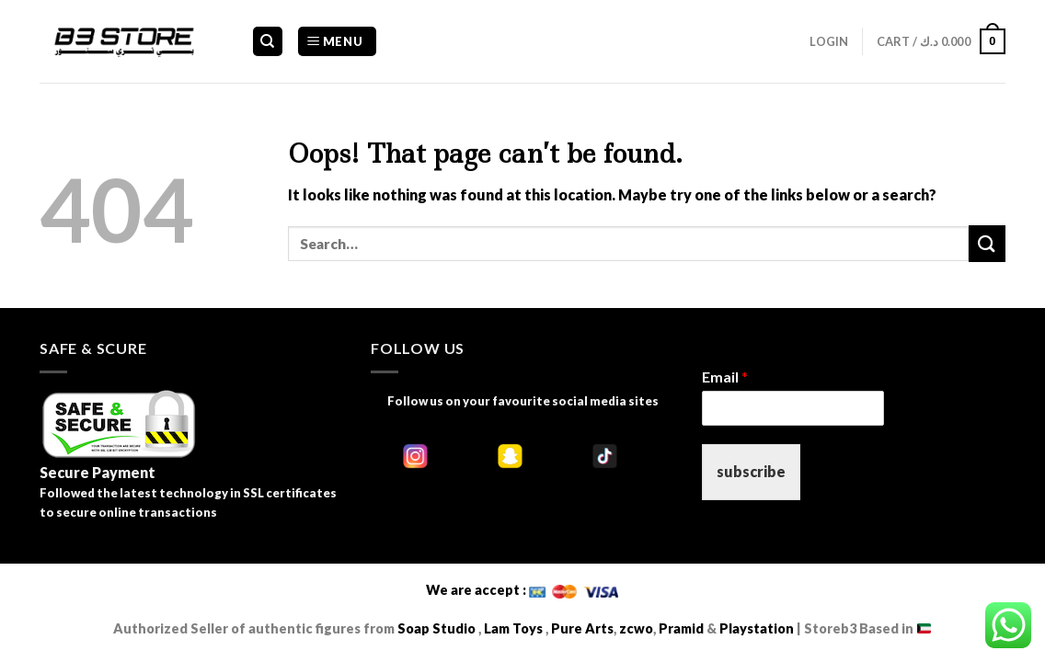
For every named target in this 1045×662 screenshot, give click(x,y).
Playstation (756, 628)
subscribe (751, 471)
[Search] (268, 42)
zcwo (636, 628)
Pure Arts (581, 628)
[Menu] (337, 42)
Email (725, 376)
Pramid (682, 628)
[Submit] (987, 243)
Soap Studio (436, 628)
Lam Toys (513, 628)
